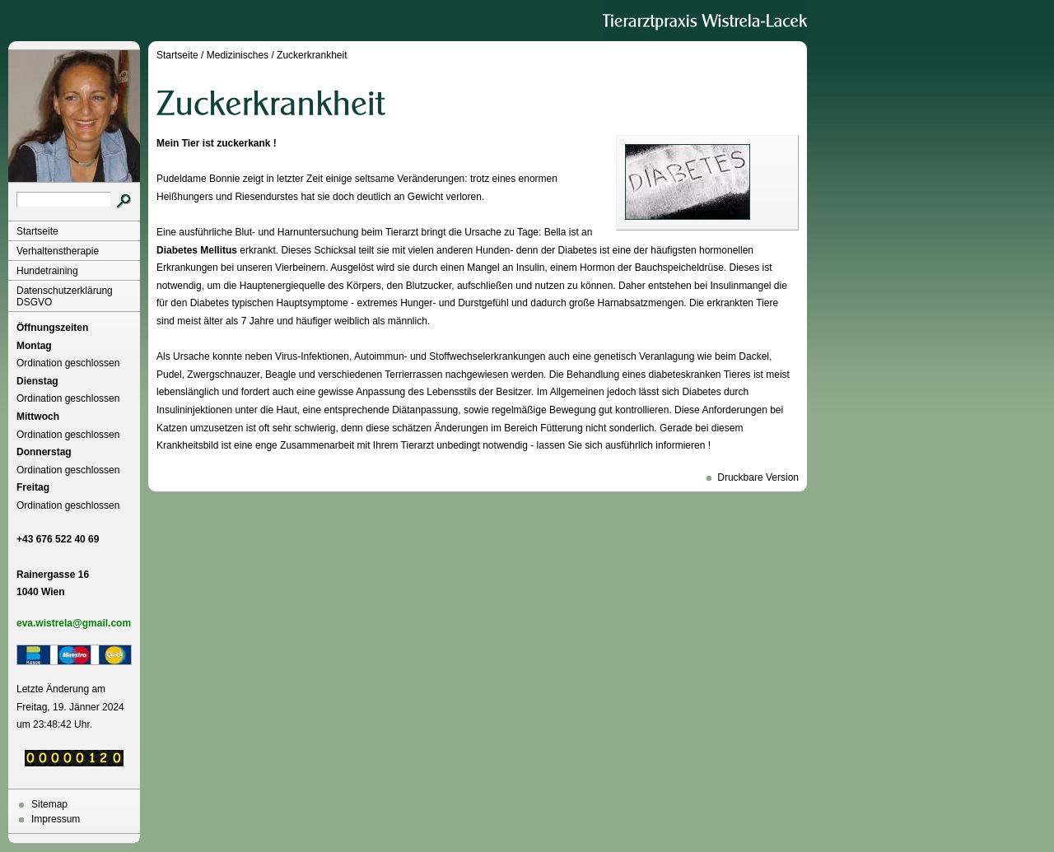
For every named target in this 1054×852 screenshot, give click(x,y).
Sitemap (49, 804)
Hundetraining (47, 271)
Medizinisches (237, 55)
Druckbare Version (758, 477)
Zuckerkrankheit (312, 55)
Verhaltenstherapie (57, 251)
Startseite (37, 231)
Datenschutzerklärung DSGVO (64, 296)
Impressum (55, 819)
